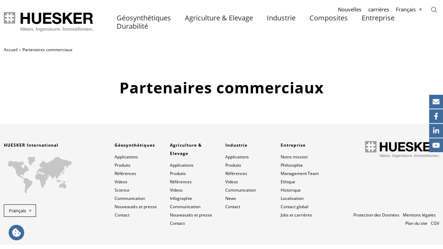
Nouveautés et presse (136, 207)
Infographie (181, 198)
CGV (435, 223)
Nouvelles (349, 9)
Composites (328, 18)
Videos (121, 182)
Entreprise (378, 18)
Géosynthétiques (144, 18)
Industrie (281, 18)
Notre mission (294, 157)
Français (406, 9)
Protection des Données (376, 215)
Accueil (11, 50)
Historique (291, 190)
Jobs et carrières (296, 215)
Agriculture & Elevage (219, 18)
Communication (130, 198)
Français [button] (17, 211)
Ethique (288, 182)
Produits (122, 165)
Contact (122, 215)
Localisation (292, 198)
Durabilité (132, 26)
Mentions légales (419, 215)
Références (125, 173)
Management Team (300, 173)
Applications (126, 157)
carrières (378, 9)
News (230, 198)
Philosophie (292, 165)
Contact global (294, 207)
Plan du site (416, 223)
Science (122, 190)
